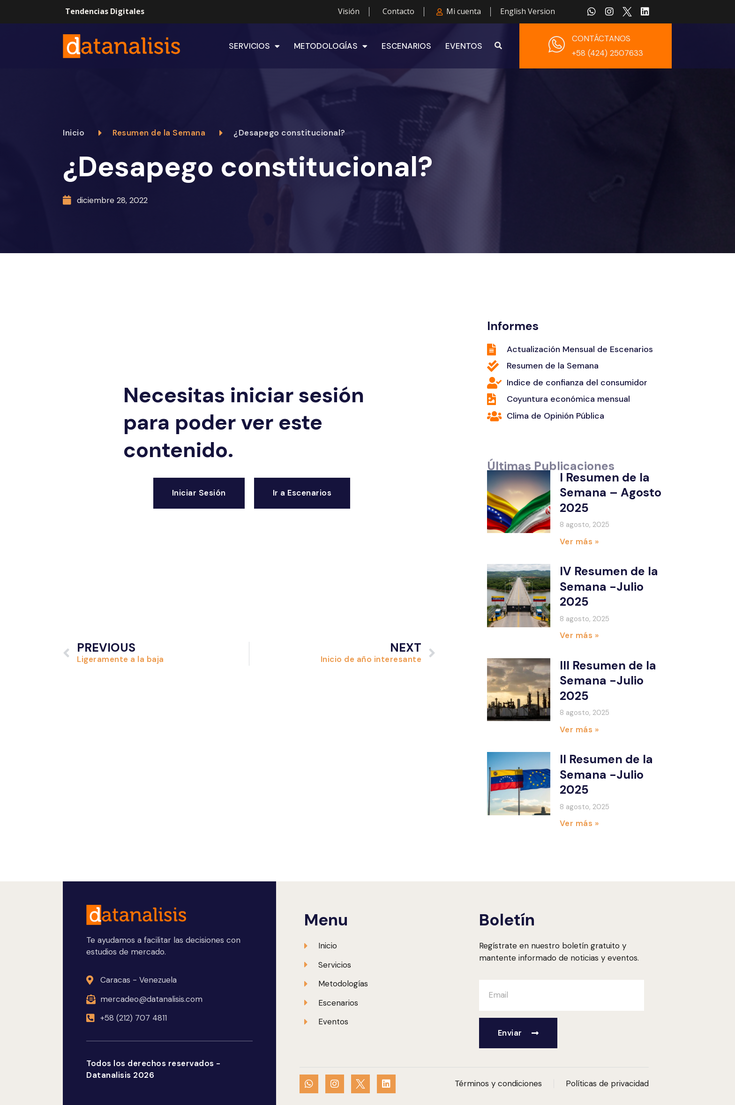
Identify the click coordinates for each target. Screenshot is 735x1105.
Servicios (254, 46)
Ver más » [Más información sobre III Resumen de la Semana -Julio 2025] (579, 729)
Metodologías (331, 46)
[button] (498, 46)
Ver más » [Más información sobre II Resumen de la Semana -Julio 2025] (579, 823)
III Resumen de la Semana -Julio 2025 (608, 681)
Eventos (463, 46)
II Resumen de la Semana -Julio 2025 (606, 774)
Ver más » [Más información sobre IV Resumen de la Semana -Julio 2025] (579, 635)
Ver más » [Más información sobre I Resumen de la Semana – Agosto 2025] (579, 541)
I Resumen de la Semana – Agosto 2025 (610, 493)
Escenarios (406, 46)
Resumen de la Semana (158, 133)
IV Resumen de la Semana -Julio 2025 (609, 586)
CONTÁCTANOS (601, 38)
